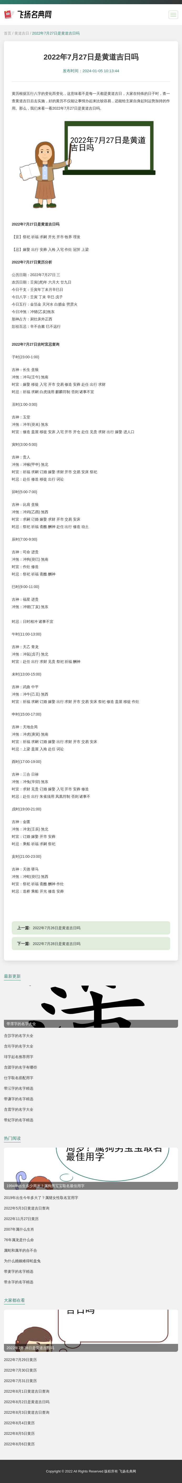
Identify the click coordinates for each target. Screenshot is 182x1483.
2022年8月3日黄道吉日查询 (26, 1412)
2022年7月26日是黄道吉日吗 (56, 928)
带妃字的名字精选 (18, 1120)
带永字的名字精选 (18, 1282)
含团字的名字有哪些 (20, 1067)
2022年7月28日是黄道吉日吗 (56, 944)
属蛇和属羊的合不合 (20, 1250)
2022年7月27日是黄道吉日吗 (56, 33)
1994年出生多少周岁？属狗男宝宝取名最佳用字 (46, 1186)
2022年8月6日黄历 (19, 1444)
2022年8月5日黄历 (19, 1433)
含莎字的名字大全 (18, 1036)
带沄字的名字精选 (18, 1088)
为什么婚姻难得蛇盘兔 (22, 1261)
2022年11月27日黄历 (21, 1219)
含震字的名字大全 (18, 1109)
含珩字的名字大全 (18, 1046)
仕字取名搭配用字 (18, 1078)
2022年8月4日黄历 (19, 1423)
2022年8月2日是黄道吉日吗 (26, 1402)
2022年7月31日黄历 (20, 1381)
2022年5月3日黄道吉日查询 (26, 1208)
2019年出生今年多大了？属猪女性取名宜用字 (41, 1198)
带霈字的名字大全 (21, 1024)
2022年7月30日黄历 (20, 1370)
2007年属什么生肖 (19, 1229)
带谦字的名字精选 (18, 1099)
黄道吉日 (21, 33)
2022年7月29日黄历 (20, 1360)
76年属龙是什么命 (19, 1240)
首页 (7, 33)
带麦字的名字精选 (18, 1271)
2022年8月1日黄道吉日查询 (26, 1391)
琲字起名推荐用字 (18, 1057)
